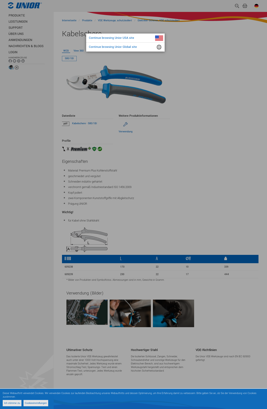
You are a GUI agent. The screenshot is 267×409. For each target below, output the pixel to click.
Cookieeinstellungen (36, 403)
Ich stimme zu (12, 403)
